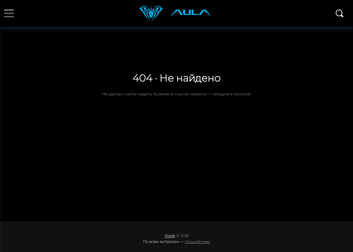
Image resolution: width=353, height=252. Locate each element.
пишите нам (197, 241)
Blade (170, 235)
